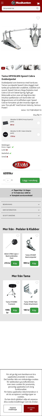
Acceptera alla (31, 408)
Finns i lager (6, 147)
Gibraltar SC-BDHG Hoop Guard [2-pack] (21, 120)
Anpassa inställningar (13, 408)
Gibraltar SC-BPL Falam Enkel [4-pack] (20, 132)
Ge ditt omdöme (9, 215)
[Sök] (21, 8)
